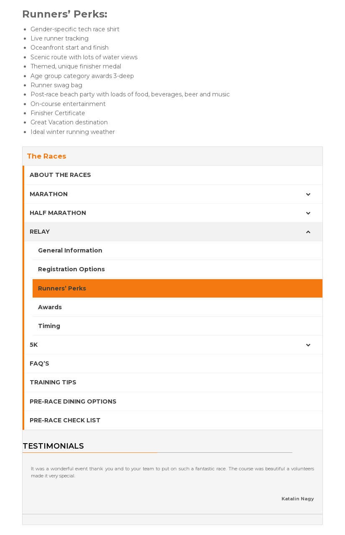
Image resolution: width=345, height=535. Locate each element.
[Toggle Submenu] (307, 194)
